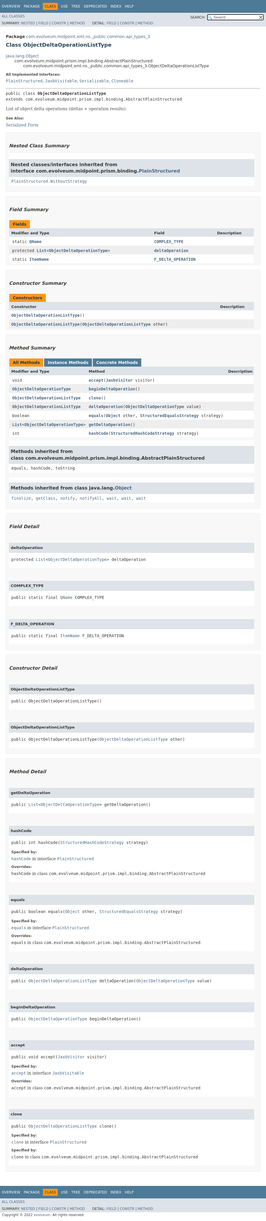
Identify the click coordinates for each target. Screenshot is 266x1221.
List (41, 250)
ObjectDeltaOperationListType (45, 315)
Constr (59, 23)
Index (116, 6)
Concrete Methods (117, 362)
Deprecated (95, 6)
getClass (45, 498)
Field (43, 23)
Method (77, 23)
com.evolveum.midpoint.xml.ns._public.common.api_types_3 (88, 36)
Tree (75, 6)
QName (35, 241)
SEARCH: (198, 17)
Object (113, 415)
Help (129, 6)
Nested (28, 23)
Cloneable (122, 81)
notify (67, 498)
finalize (21, 498)
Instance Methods (68, 362)
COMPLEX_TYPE (168, 241)
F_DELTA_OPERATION (175, 259)
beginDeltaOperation (112, 389)
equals (96, 415)
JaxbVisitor (119, 380)
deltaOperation (171, 250)
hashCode (98, 433)
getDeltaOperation (109, 424)
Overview (11, 6)
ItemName (39, 259)
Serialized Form (22, 125)
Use (64, 6)
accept (96, 380)
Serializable (94, 81)
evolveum (42, 1215)
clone (95, 398)
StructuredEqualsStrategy (169, 415)
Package (32, 6)
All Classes (13, 16)
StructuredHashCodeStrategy (142, 433)
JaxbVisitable (61, 81)
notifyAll (91, 498)
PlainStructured (24, 81)
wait (112, 498)
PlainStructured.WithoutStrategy (49, 181)
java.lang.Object (22, 56)
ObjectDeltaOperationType (78, 250)
